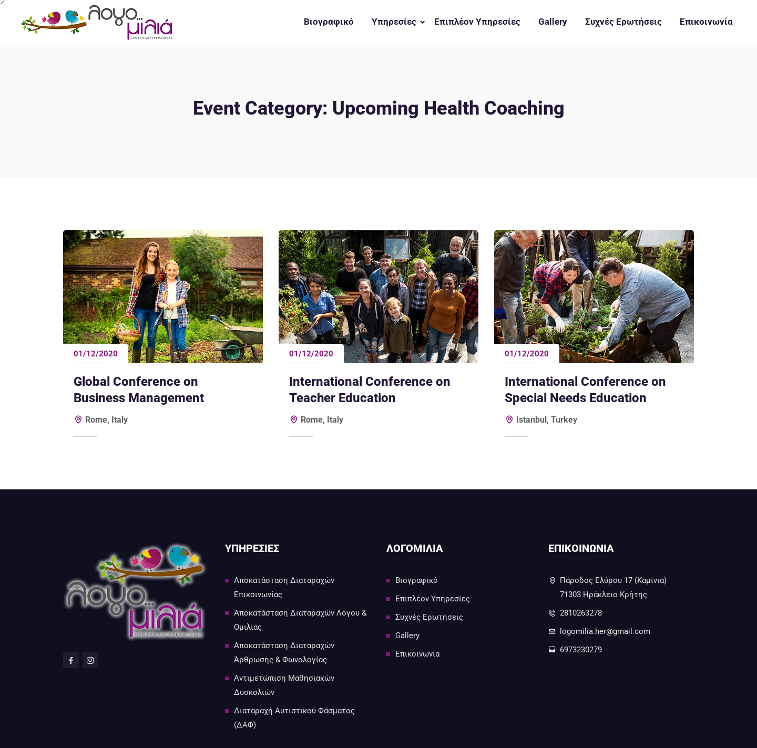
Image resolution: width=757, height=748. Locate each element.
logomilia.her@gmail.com (605, 631)
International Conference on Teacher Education (370, 389)
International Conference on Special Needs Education (585, 389)
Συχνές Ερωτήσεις (623, 22)
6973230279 (581, 649)
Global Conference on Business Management (139, 389)
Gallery (552, 22)
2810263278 (581, 613)
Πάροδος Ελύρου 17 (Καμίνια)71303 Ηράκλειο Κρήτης (613, 587)
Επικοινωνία (706, 22)
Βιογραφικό (329, 22)
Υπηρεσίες (394, 22)
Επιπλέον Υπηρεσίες (477, 22)
